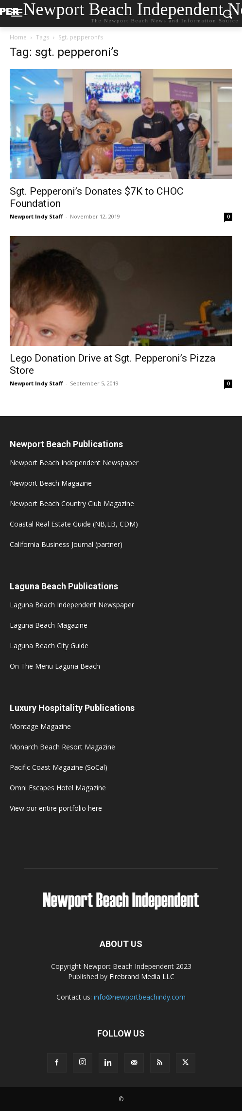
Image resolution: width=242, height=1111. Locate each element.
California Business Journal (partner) (66, 544)
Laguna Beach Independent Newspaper (72, 604)
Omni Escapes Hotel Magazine (58, 787)
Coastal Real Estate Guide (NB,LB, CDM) (74, 523)
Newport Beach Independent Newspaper (74, 462)
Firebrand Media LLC (141, 976)
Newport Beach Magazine (51, 483)
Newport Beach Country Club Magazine (72, 503)
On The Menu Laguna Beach (55, 666)
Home (18, 37)
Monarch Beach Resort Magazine (62, 746)
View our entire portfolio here (56, 808)
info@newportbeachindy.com (140, 997)
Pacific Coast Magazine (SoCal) (58, 767)
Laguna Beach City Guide (49, 645)
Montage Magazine (40, 726)
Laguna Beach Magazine (48, 625)
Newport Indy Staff (36, 216)
